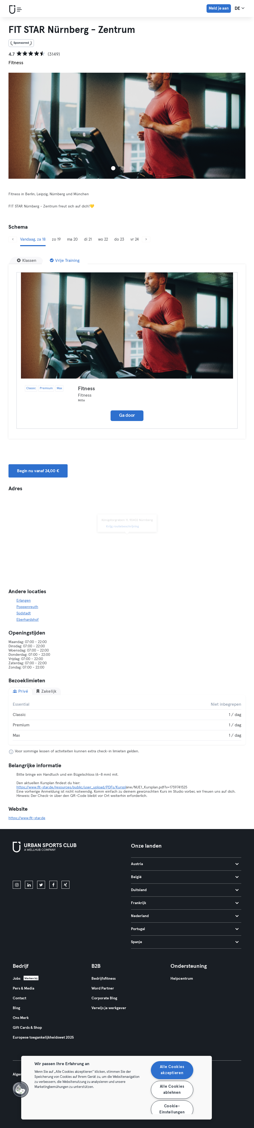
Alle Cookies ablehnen (172, 1090)
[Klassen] (27, 260)
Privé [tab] (20, 691)
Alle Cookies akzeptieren (172, 1070)
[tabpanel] (127, 720)
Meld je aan (219, 8)
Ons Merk (21, 1018)
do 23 (119, 239)
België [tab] (185, 877)
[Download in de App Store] (31, 867)
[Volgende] (146, 239)
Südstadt (23, 613)
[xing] (65, 885)
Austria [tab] (185, 864)
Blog (16, 1008)
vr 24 (134, 239)
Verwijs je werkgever (108, 1008)
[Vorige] (12, 239)
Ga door (127, 415)
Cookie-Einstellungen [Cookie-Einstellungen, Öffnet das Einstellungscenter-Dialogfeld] (172, 1109)
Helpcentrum (181, 979)
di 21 (88, 239)
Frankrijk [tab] (185, 903)
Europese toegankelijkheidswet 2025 (43, 1037)
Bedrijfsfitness (103, 979)
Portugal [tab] (185, 929)
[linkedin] (29, 885)
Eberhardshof (27, 620)
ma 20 (72, 239)
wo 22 (103, 239)
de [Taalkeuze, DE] (239, 8)
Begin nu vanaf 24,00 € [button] (38, 471)
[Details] (127, 325)
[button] (20, 1089)
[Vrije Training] (65, 260)
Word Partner (102, 988)
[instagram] (17, 885)
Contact (19, 998)
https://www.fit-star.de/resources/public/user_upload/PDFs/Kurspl (71, 787)
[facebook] (53, 885)
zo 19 (56, 239)
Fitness (86, 388)
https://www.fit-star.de (26, 818)
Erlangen (23, 600)
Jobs (16, 979)
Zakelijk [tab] (46, 691)
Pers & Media (23, 988)
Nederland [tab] (185, 916)
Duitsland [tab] (185, 890)
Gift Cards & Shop (27, 1028)
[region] (116, 1088)
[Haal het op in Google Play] (69, 867)
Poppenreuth (27, 607)
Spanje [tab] (185, 942)
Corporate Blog (104, 998)
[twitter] (41, 885)
